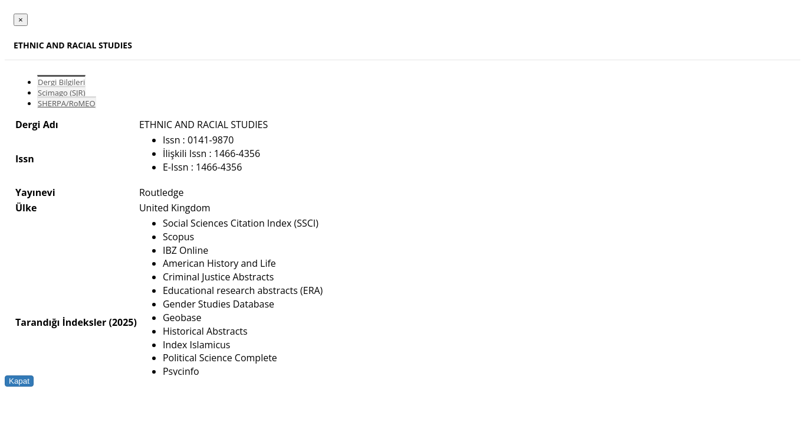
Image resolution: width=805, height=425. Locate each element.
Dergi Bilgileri (61, 82)
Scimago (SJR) (61, 92)
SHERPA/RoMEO (67, 103)
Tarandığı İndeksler (60, 322)
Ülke (26, 207)
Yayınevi (35, 192)
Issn (24, 158)
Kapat (19, 381)
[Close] (21, 20)
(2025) (122, 322)
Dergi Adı (36, 124)
